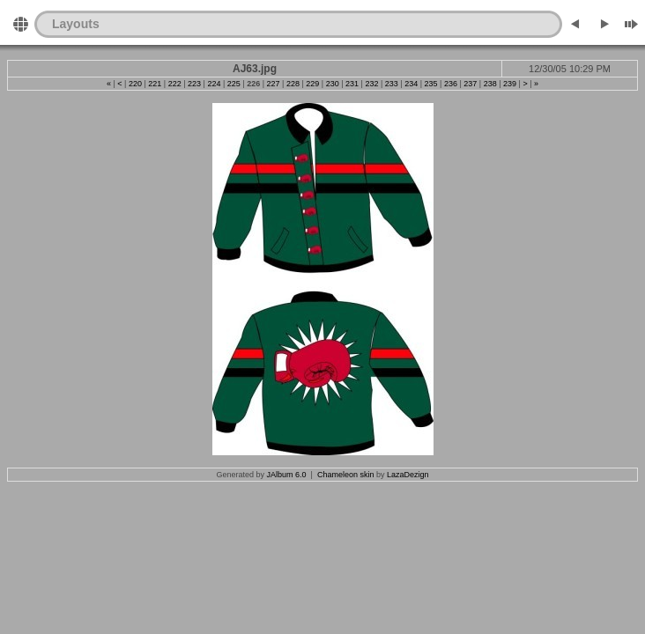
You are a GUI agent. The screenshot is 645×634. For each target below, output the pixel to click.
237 (470, 83)
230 (332, 83)
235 (431, 83)
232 (371, 83)
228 (293, 83)
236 (450, 83)
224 (213, 83)
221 (154, 83)
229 (312, 83)
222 (175, 83)
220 (135, 83)
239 (509, 83)
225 (234, 83)
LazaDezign (408, 474)
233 (391, 83)
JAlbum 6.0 (287, 474)
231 (352, 83)
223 (194, 83)
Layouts (76, 24)
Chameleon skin (345, 474)
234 (411, 83)
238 (490, 83)
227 (273, 83)
